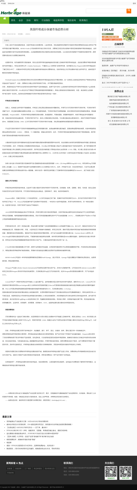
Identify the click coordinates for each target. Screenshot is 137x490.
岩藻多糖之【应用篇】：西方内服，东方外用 (118, 71)
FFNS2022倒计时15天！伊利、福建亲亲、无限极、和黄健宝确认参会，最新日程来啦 (37, 430)
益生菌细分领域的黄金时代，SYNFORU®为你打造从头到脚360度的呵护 (33, 433)
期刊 (36, 20)
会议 (21, 20)
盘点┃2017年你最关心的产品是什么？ (116, 83)
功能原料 (18, 468)
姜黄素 (9, 468)
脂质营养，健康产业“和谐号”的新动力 (115, 66)
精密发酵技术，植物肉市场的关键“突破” (21, 439)
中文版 (3, 3)
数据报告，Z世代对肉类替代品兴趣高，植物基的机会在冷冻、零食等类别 (33, 448)
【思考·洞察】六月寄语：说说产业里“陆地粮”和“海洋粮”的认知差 (30, 436)
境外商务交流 (50, 468)
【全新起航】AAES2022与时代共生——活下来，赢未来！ (27, 427)
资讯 (13, 20)
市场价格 (10, 473)
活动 (28, 20)
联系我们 (83, 20)
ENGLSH (11, 3)
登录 (134, 3)
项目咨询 (71, 20)
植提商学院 (59, 20)
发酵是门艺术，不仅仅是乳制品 (113, 47)
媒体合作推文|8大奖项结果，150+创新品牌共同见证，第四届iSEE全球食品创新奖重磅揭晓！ (40, 424)
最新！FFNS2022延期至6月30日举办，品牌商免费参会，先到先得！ (31, 445)
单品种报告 (38, 468)
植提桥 (9, 442)
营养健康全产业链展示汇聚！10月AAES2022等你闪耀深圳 (27, 421)
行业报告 (46, 20)
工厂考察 (27, 468)
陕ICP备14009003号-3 (57, 487)
